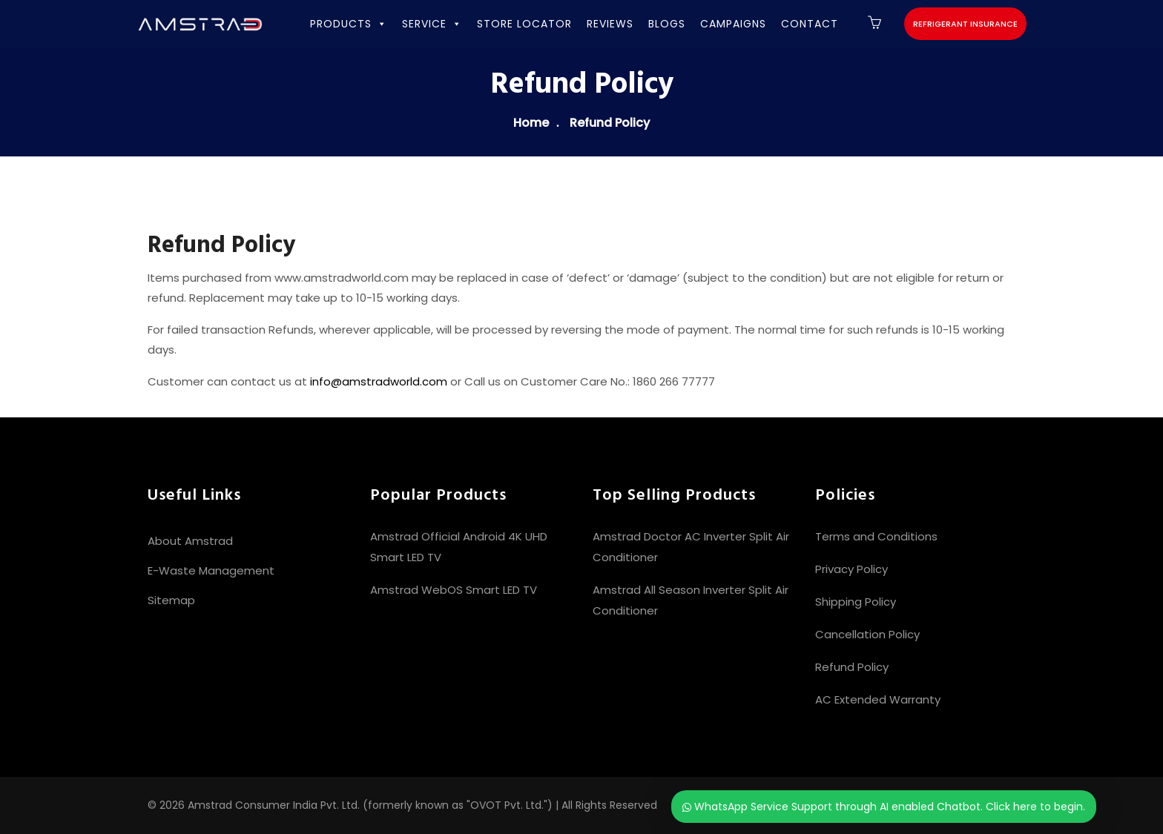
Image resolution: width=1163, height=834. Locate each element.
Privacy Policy (851, 569)
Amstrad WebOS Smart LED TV (453, 590)
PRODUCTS (348, 23)
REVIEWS (610, 23)
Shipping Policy (855, 601)
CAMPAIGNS (733, 23)
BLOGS (666, 23)
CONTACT (809, 23)
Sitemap (171, 600)
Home (531, 122)
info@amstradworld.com (378, 381)
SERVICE (432, 23)
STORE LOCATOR (524, 23)
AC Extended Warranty (877, 699)
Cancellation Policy (867, 634)
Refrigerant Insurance (965, 24)
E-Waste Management (211, 570)
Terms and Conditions (876, 536)
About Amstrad (190, 541)
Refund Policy (852, 667)
